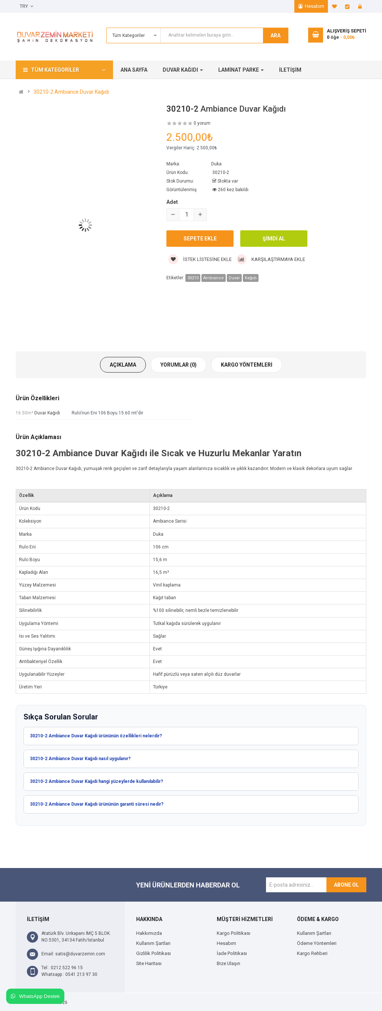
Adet (172, 202)
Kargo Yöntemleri (246, 365)
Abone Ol (346, 885)
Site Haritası (149, 963)
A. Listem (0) (334, 6)
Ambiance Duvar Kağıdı (243, 108)
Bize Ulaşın (228, 963)
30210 (192, 278)
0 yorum (202, 123)
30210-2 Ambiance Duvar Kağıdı (71, 92)
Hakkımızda (149, 933)
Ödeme (347, 6)
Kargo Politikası (233, 933)
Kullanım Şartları (153, 943)
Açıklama (123, 365)
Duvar (234, 278)
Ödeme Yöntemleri (316, 943)
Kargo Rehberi (312, 953)
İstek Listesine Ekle (200, 259)
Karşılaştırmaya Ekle (271, 259)
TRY (26, 6)
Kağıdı (251, 278)
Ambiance (213, 278)
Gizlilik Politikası (153, 953)
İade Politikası (232, 953)
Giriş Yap (360, 6)
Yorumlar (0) (178, 365)
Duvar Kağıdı (47, 413)
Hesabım (314, 6)
